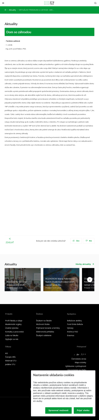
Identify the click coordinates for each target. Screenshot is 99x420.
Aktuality (12, 10)
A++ (83, 354)
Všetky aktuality (83, 264)
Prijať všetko (83, 410)
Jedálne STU (10, 364)
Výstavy (70, 328)
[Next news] (89, 279)
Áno (76, 241)
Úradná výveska (11, 328)
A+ (78, 354)
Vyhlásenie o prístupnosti (75, 366)
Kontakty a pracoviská (14, 331)
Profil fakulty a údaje (13, 320)
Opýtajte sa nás (11, 339)
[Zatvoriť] (3, 3)
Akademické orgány (13, 324)
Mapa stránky (80, 362)
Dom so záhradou (19, 32)
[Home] (5, 10)
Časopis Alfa (10, 357)
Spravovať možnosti (58, 410)
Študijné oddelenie (43, 335)
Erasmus (70, 335)
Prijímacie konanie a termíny (48, 328)
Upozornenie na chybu (76, 370)
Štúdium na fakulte (44, 320)
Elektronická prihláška (45, 331)
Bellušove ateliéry (74, 320)
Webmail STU (10, 360)
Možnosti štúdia (43, 324)
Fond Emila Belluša (75, 324)
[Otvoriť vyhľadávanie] (95, 3)
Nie (88, 241)
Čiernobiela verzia (78, 359)
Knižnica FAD (72, 331)
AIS (6, 353)
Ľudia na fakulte (11, 335)
